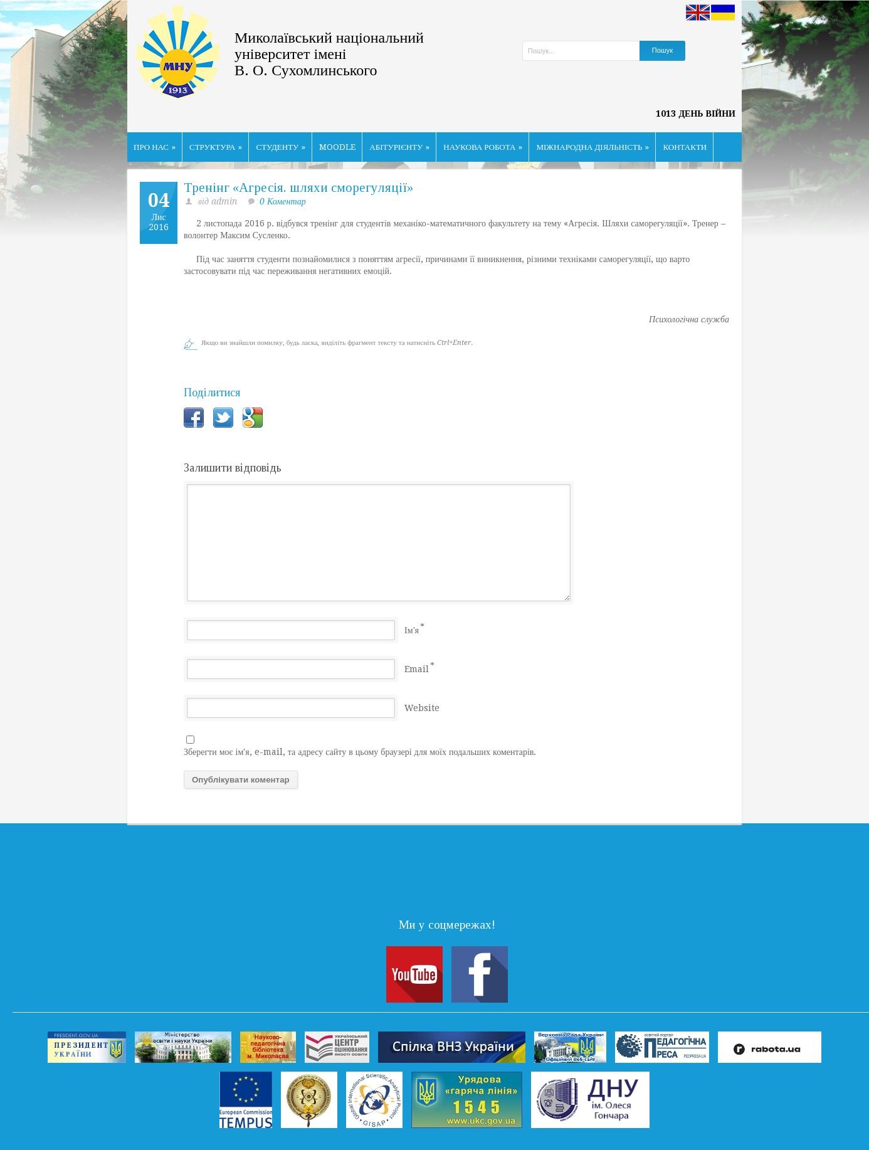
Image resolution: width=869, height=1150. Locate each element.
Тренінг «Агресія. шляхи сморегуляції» (298, 187)
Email (416, 669)
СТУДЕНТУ (280, 147)
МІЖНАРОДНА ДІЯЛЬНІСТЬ (592, 147)
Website (422, 708)
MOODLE (337, 147)
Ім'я (411, 630)
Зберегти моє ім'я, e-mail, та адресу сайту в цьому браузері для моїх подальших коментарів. (360, 752)
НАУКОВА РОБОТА (482, 147)
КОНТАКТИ (685, 147)
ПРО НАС (155, 147)
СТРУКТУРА (216, 147)
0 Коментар (283, 201)
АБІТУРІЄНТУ (399, 147)
